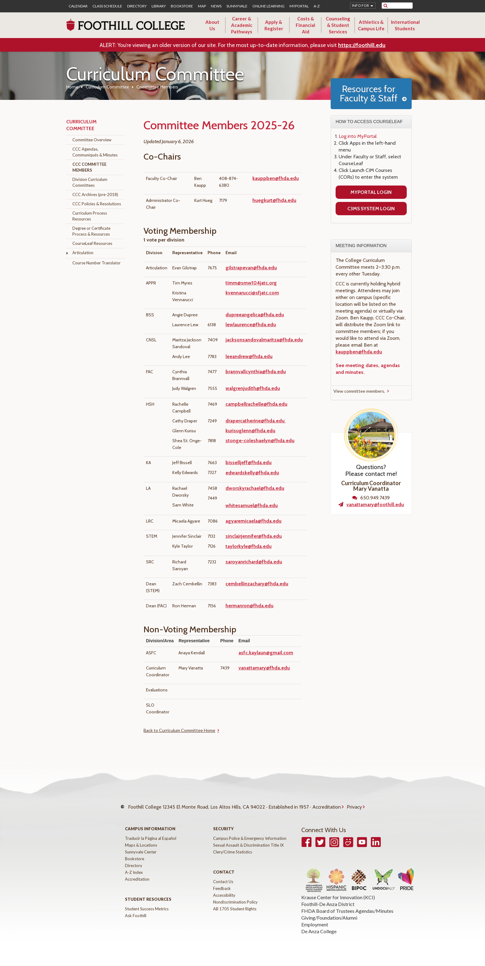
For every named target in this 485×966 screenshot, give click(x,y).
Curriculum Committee (107, 87)
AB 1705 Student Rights (234, 908)
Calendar (78, 6)
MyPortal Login (371, 192)
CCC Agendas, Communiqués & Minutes (95, 152)
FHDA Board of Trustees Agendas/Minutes (347, 911)
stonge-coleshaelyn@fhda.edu (259, 440)
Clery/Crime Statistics (232, 851)
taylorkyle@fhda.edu (248, 546)
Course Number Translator (96, 262)
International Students (405, 25)
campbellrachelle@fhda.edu (256, 404)
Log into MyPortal (358, 136)
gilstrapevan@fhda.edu (251, 268)
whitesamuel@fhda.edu (251, 505)
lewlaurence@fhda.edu (250, 324)
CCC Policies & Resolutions (96, 203)
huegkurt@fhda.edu (274, 200)
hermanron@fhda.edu (249, 606)
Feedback (222, 888)
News (216, 6)
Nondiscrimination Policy (235, 902)
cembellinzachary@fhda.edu (256, 584)
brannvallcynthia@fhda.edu (255, 371)
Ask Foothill (135, 915)
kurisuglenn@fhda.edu (250, 431)
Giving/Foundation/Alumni (329, 918)
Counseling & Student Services (338, 25)
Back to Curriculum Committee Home (179, 730)
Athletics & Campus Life (371, 25)
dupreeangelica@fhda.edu (254, 315)
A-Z (317, 6)
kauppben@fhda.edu (275, 178)
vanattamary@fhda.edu (264, 668)
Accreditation (326, 807)
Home (72, 87)
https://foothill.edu (361, 45)
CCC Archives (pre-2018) (95, 194)
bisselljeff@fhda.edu (248, 462)
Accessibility (224, 895)
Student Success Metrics (147, 908)
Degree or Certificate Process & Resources (91, 231)
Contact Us (223, 881)
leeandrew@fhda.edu (249, 356)
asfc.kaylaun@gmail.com (265, 653)
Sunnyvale (236, 6)
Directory (137, 6)
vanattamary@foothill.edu (375, 504)
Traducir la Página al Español (150, 838)
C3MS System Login (371, 209)
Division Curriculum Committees (89, 182)
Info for (360, 5)
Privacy (354, 807)
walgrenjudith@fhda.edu (252, 388)
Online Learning (268, 6)
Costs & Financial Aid (305, 25)
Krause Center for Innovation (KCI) (338, 897)
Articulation (82, 252)
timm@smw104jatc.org (251, 283)
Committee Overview (91, 139)
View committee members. (359, 391)
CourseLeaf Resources (92, 243)
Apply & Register (273, 25)
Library (159, 6)
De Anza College (319, 931)
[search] (401, 5)
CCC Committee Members (89, 167)
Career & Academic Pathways (241, 25)
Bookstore (182, 6)
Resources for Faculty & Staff (368, 93)
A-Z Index (134, 872)
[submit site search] (385, 5)
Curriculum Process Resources (89, 216)
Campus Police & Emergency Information (249, 838)
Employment (314, 924)
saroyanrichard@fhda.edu (253, 562)
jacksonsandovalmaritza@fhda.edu (264, 340)
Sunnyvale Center (141, 851)
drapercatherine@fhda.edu (255, 421)
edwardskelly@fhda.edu (252, 473)
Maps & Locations (141, 845)
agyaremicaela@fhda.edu (253, 521)
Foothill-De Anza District (327, 904)
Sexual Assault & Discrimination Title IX (248, 845)
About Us (212, 25)
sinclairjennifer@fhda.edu (253, 536)
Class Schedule (107, 6)
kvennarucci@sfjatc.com (252, 293)
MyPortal (299, 6)
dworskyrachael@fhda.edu (254, 488)
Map (202, 6)
